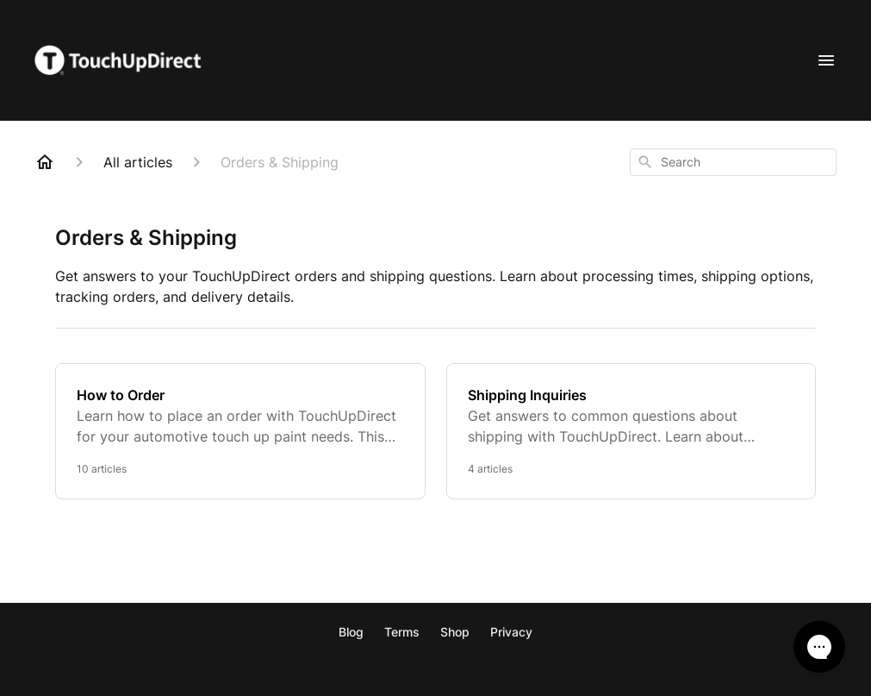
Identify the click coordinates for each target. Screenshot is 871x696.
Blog (351, 631)
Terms (402, 631)
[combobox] (733, 162)
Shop (455, 631)
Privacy (511, 631)
